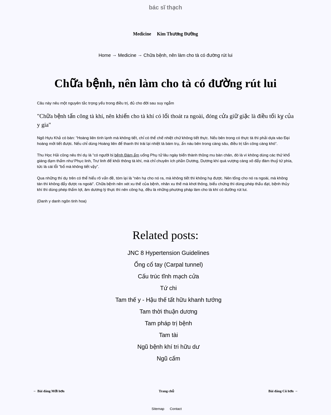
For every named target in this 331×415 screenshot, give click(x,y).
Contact (176, 409)
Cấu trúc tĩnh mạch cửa (168, 276)
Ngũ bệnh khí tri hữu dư (168, 346)
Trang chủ (166, 391)
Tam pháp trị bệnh (168, 323)
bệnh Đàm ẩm (126, 155)
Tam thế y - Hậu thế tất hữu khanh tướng (168, 300)
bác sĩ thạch (165, 7)
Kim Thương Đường (177, 33)
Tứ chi (168, 288)
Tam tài (168, 335)
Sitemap (158, 409)
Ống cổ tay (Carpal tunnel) (168, 264)
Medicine (142, 33)
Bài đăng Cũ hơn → (283, 391)
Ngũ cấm (168, 358)
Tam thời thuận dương (168, 311)
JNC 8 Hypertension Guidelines (168, 253)
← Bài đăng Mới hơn (48, 391)
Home (105, 55)
